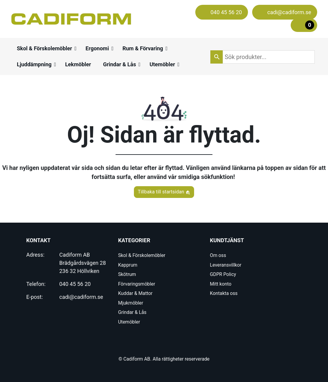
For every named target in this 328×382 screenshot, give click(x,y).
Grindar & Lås (132, 312)
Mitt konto (220, 284)
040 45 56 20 (75, 284)
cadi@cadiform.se (81, 297)
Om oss (218, 255)
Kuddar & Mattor (135, 293)
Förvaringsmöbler (136, 284)
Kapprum (127, 265)
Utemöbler (129, 322)
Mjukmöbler (130, 303)
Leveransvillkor (225, 265)
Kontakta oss (224, 293)
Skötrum (127, 274)
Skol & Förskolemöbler (141, 255)
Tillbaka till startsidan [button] (164, 192)
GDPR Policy (223, 274)
